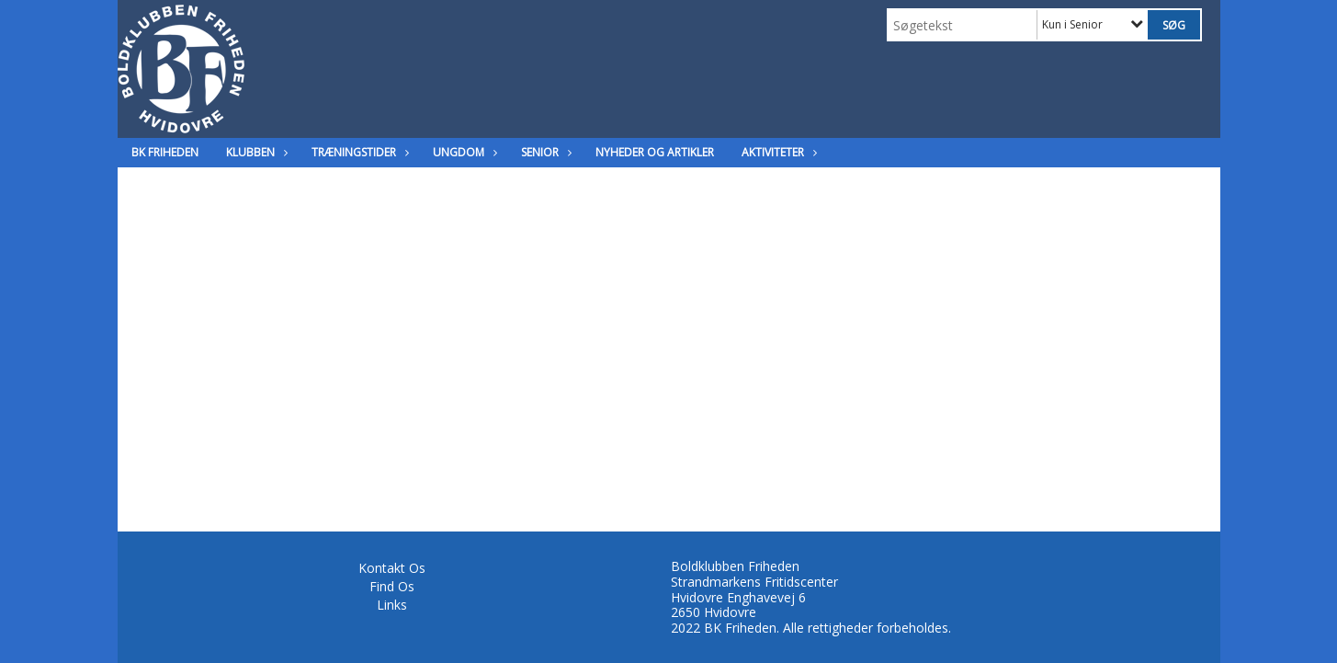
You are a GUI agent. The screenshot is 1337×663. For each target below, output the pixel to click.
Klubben (255, 152)
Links (392, 604)
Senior (544, 152)
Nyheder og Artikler (654, 152)
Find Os (391, 586)
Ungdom (463, 152)
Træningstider (358, 152)
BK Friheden (164, 152)
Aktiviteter (777, 152)
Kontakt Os (391, 568)
